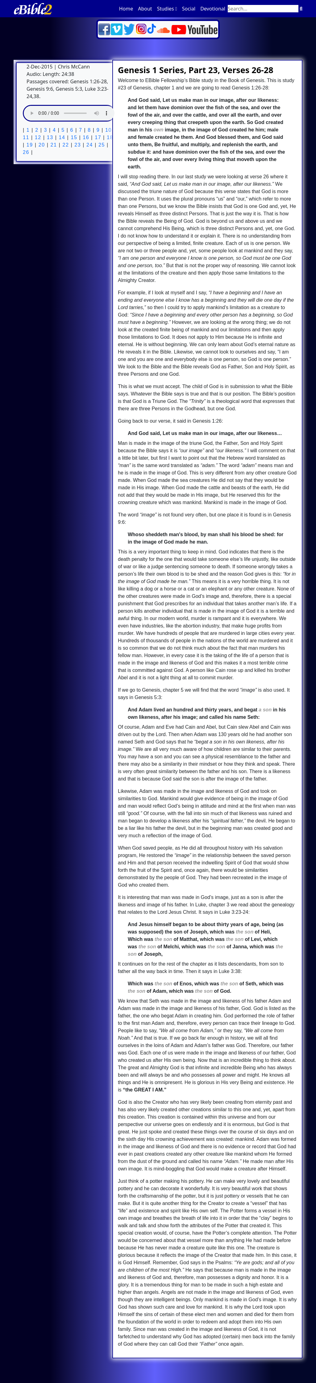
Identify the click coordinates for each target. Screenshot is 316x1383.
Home (126, 8)
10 (107, 130)
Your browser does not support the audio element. (69, 113)
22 (64, 144)
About (145, 8)
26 (26, 152)
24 (89, 144)
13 (49, 137)
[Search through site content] (263, 8)
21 (52, 144)
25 (101, 144)
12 (37, 137)
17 (97, 137)
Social (188, 8)
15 (73, 137)
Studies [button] (167, 8)
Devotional (212, 8)
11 (26, 137)
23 (77, 144)
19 (29, 144)
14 (61, 137)
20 (41, 144)
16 (85, 137)
